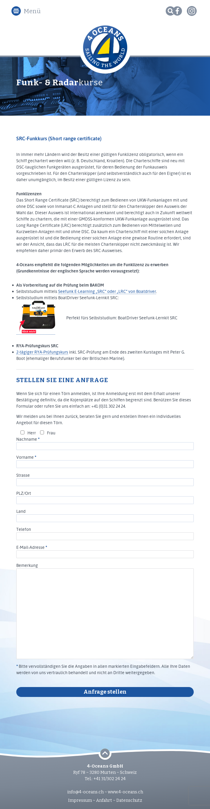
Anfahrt (104, 800)
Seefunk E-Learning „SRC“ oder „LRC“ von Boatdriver (107, 291)
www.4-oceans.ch (125, 792)
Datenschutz (129, 800)
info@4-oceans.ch (85, 792)
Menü (32, 11)
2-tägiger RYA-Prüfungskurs (42, 351)
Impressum (80, 800)
